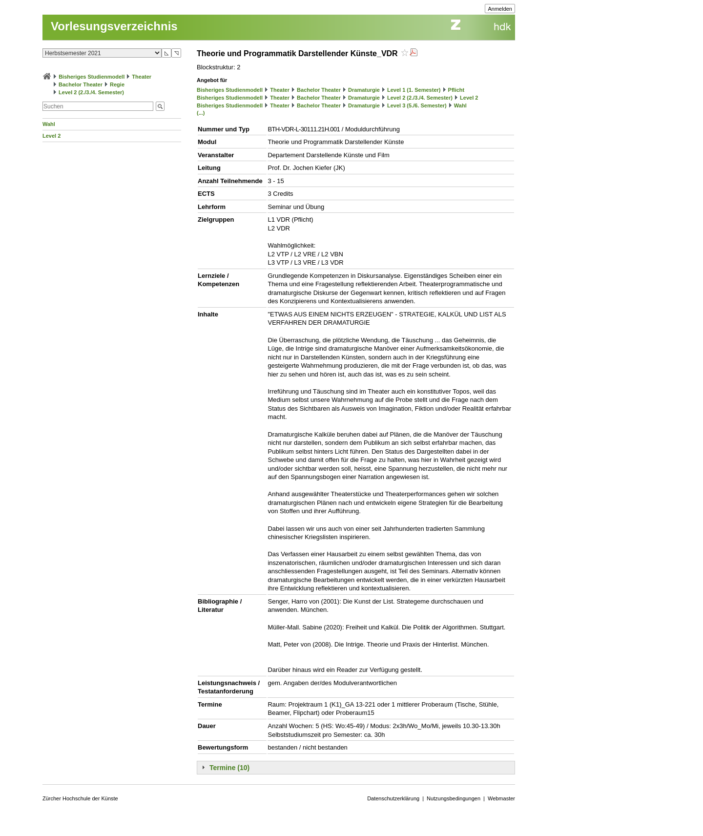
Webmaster (501, 798)
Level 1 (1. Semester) (413, 90)
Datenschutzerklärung (393, 798)
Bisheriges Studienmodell (91, 77)
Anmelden (500, 9)
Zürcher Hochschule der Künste (80, 798)
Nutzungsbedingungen (453, 798)
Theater (141, 77)
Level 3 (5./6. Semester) (417, 105)
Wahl (48, 124)
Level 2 (51, 136)
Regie (117, 84)
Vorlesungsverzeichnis (114, 26)
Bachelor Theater (81, 84)
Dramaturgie (364, 90)
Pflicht (456, 90)
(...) (201, 113)
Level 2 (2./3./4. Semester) (91, 92)
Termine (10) (229, 768)
